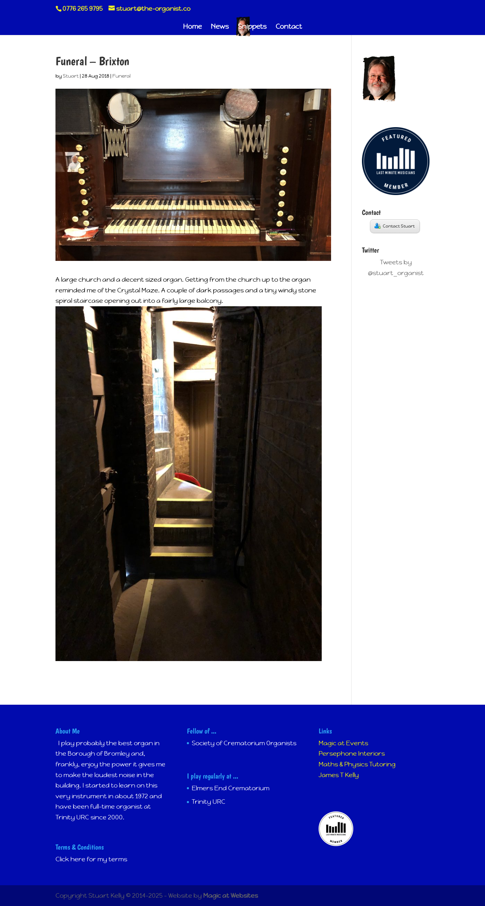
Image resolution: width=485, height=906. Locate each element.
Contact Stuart (394, 226)
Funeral (121, 76)
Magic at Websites (230, 895)
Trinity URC (208, 802)
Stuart (71, 76)
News (220, 27)
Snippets (252, 27)
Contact (289, 27)
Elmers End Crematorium (230, 788)
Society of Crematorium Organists (244, 743)
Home (192, 27)
